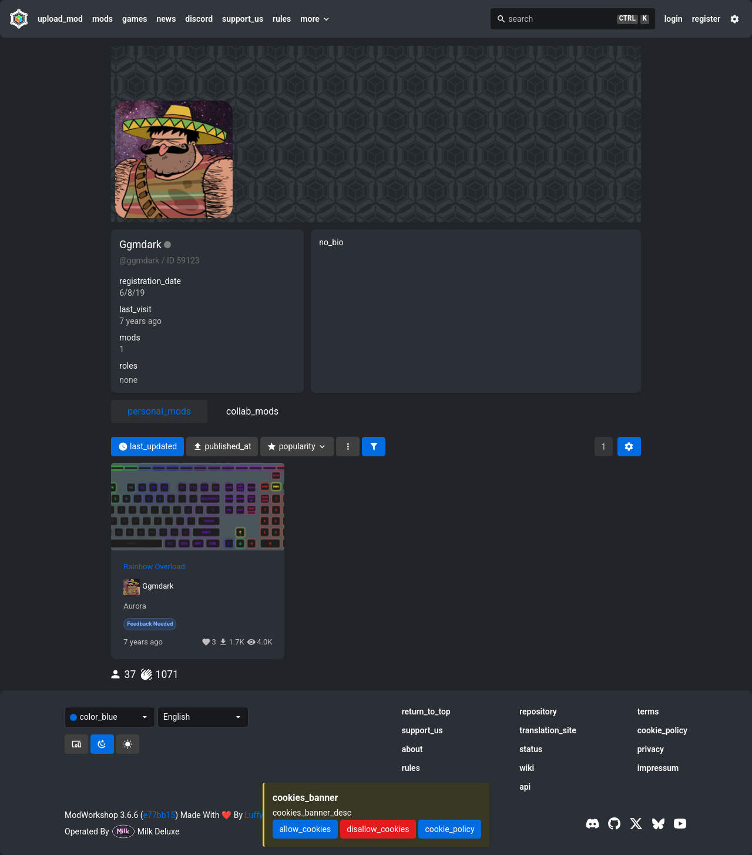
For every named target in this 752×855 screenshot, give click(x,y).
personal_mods (159, 411)
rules (282, 19)
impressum (658, 768)
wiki (526, 768)
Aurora (134, 606)
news (166, 19)
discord (199, 19)
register (706, 19)
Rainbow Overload (154, 567)
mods (102, 19)
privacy (650, 749)
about (412, 749)
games (134, 19)
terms (648, 711)
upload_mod (60, 19)
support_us (242, 19)
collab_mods (252, 411)
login (673, 19)
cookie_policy (662, 730)
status (530, 749)
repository (538, 711)
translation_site (547, 730)
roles (128, 365)
